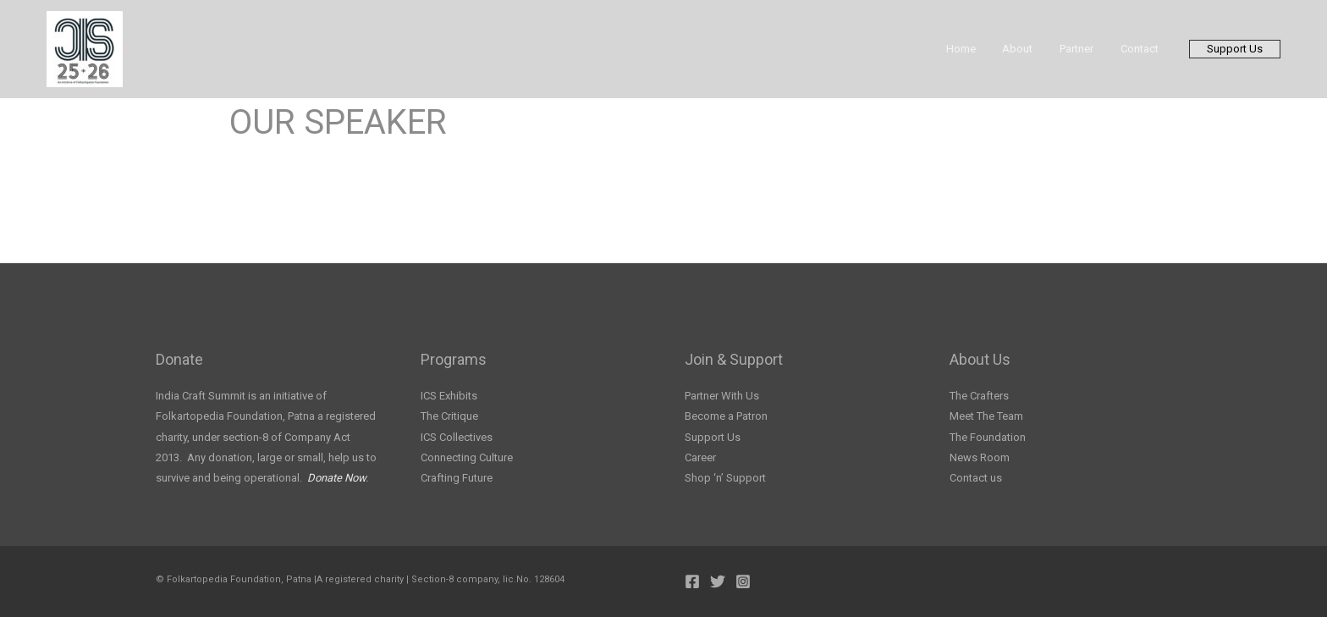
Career (700, 457)
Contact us (976, 477)
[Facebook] (692, 581)
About (1030, 48)
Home (978, 48)
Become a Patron (726, 416)
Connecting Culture (467, 457)
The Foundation (988, 437)
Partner (1084, 48)
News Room (980, 457)
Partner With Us (722, 395)
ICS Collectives (457, 437)
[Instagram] (743, 581)
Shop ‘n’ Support (725, 477)
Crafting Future (457, 477)
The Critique (449, 416)
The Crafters (979, 395)
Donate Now (336, 477)
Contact (1142, 48)
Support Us (713, 437)
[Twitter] (717, 581)
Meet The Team (986, 416)
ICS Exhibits (449, 395)
